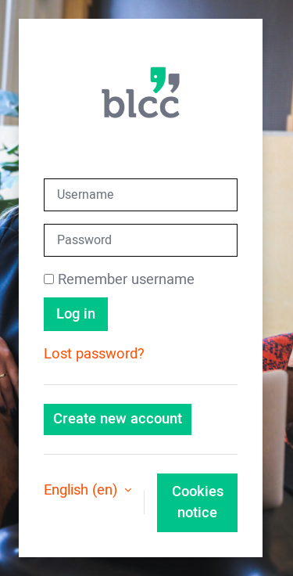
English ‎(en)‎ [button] (82, 490)
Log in (75, 314)
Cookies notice (197, 502)
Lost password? (94, 354)
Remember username (126, 279)
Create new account (117, 419)
